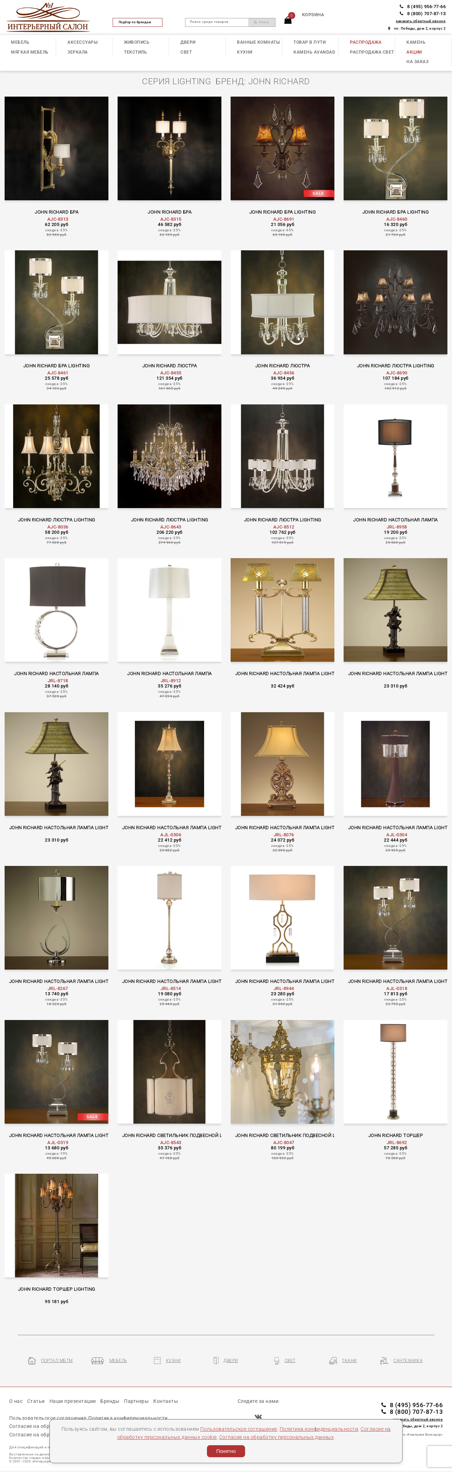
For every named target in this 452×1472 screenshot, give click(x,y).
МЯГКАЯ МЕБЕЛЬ (30, 52)
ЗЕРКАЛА (77, 52)
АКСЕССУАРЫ (82, 42)
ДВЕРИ (188, 42)
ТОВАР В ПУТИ (309, 42)
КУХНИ (244, 52)
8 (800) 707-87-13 (423, 13)
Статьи (36, 1401)
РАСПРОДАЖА (365, 42)
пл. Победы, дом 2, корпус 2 (417, 28)
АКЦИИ (414, 52)
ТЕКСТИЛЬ (135, 52)
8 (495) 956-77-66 (423, 6)
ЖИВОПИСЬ (136, 42)
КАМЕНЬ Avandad (314, 52)
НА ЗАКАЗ (417, 61)
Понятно (226, 1451)
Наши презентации (72, 1401)
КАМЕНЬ (416, 42)
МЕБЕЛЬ (20, 42)
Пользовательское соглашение (238, 1429)
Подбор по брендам (138, 22)
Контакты (165, 1401)
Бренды (109, 1401)
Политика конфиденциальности (319, 1429)
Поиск (261, 22)
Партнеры (136, 1401)
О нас (16, 1401)
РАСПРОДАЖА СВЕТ (372, 52)
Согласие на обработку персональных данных (276, 1437)
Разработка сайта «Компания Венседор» (409, 1434)
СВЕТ (186, 52)
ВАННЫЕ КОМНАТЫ (258, 42)
